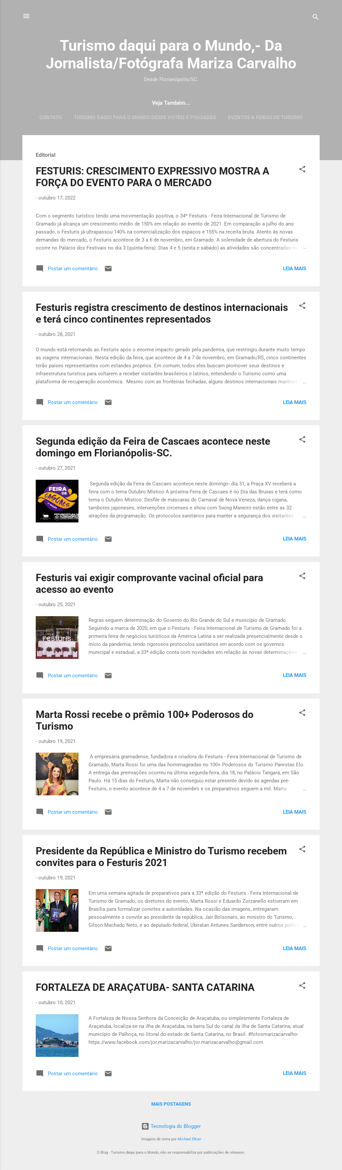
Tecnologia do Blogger (171, 1126)
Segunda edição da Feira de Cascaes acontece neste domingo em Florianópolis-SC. (153, 447)
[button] (302, 170)
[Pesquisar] (316, 18)
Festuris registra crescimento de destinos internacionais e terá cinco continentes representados (162, 313)
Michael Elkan (189, 1139)
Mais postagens (171, 1104)
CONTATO (50, 117)
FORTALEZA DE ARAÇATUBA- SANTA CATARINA (145, 987)
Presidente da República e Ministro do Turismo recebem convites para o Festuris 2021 (161, 856)
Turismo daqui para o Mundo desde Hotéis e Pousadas (145, 117)
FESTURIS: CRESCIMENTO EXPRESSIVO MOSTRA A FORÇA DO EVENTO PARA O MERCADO (152, 176)
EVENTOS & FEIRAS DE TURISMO (265, 117)
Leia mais (294, 269)
